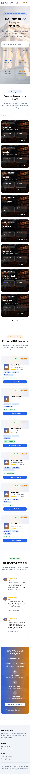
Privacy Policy (5, 759)
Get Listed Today (15, 704)
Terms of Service (6, 756)
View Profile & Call (15, 381)
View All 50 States (15, 321)
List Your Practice (6, 749)
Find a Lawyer (5, 746)
